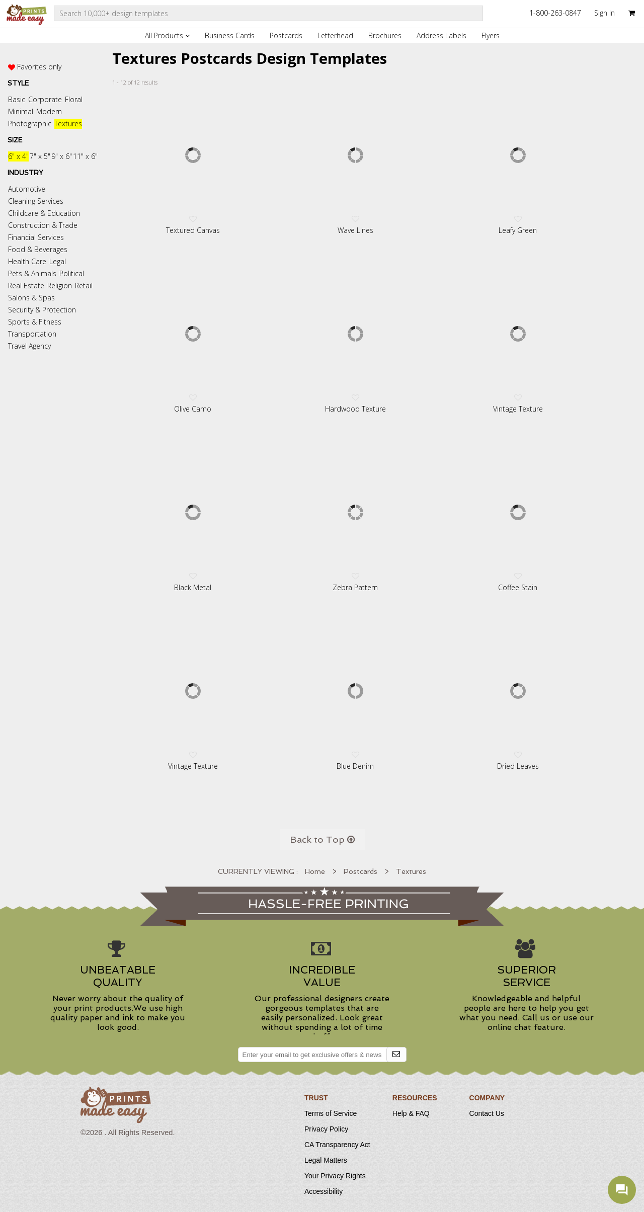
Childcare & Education (44, 213)
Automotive (26, 189)
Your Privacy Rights (335, 1176)
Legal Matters (325, 1160)
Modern (49, 111)
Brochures (384, 35)
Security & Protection (42, 309)
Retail (84, 285)
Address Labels (441, 35)
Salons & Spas (31, 297)
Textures (68, 123)
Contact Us (486, 1113)
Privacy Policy (326, 1129)
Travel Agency (29, 346)
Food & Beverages (37, 249)
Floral (74, 99)
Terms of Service (330, 1113)
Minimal (20, 111)
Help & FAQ (411, 1113)
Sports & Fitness (34, 322)
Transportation (32, 334)
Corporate (45, 99)
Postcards (286, 35)
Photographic (29, 123)
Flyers (490, 35)
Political (71, 273)
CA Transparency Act (337, 1145)
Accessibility (323, 1191)
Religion (59, 285)
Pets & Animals (32, 273)
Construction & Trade (42, 225)
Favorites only (39, 66)
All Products (167, 35)
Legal (57, 261)
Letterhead (335, 35)
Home (315, 871)
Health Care (27, 261)
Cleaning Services (35, 201)
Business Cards (230, 35)
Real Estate (26, 285)
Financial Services (36, 237)
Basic (16, 99)
